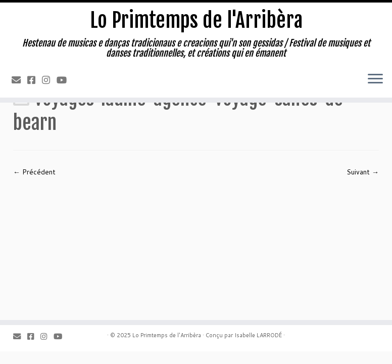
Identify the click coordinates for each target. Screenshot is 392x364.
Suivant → (363, 172)
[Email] (19, 79)
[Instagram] (49, 79)
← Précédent (34, 172)
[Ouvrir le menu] (375, 79)
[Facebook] (34, 79)
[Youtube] (65, 79)
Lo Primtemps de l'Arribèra (196, 20)
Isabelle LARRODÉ (258, 335)
